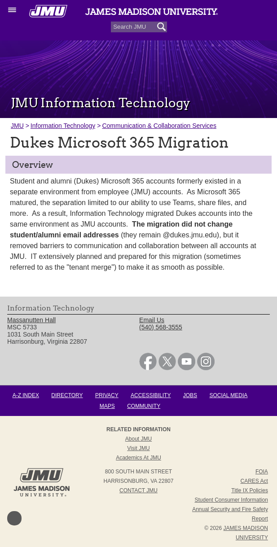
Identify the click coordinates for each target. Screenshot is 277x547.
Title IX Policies (249, 490)
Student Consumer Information (231, 500)
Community (143, 406)
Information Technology (63, 125)
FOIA (261, 471)
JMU (17, 125)
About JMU (138, 439)
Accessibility (151, 395)
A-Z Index (26, 395)
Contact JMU (138, 490)
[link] (148, 368)
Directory (67, 395)
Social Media (228, 395)
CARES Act (254, 481)
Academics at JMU (138, 458)
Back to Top (14, 518)
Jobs (190, 395)
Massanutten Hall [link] (31, 320)
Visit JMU (138, 448)
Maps (107, 406)
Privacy (107, 395)
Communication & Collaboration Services (159, 125)
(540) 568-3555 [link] (160, 327)
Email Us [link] (151, 320)
